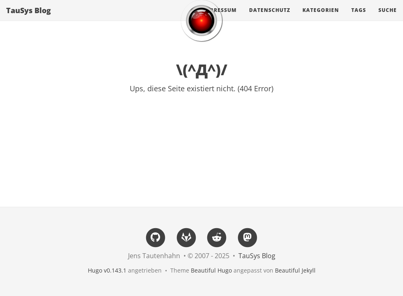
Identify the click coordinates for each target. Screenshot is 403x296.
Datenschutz (269, 18)
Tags (358, 18)
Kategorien (320, 18)
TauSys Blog (28, 18)
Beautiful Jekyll (295, 270)
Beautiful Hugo (211, 270)
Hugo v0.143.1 (107, 270)
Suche (387, 18)
